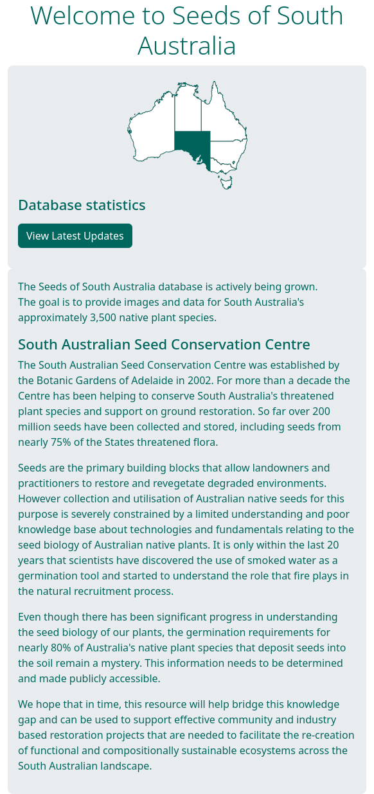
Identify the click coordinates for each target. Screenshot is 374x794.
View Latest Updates (75, 236)
